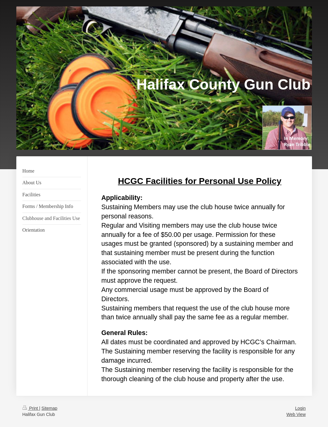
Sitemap (49, 408)
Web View (296, 414)
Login (300, 408)
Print (30, 408)
